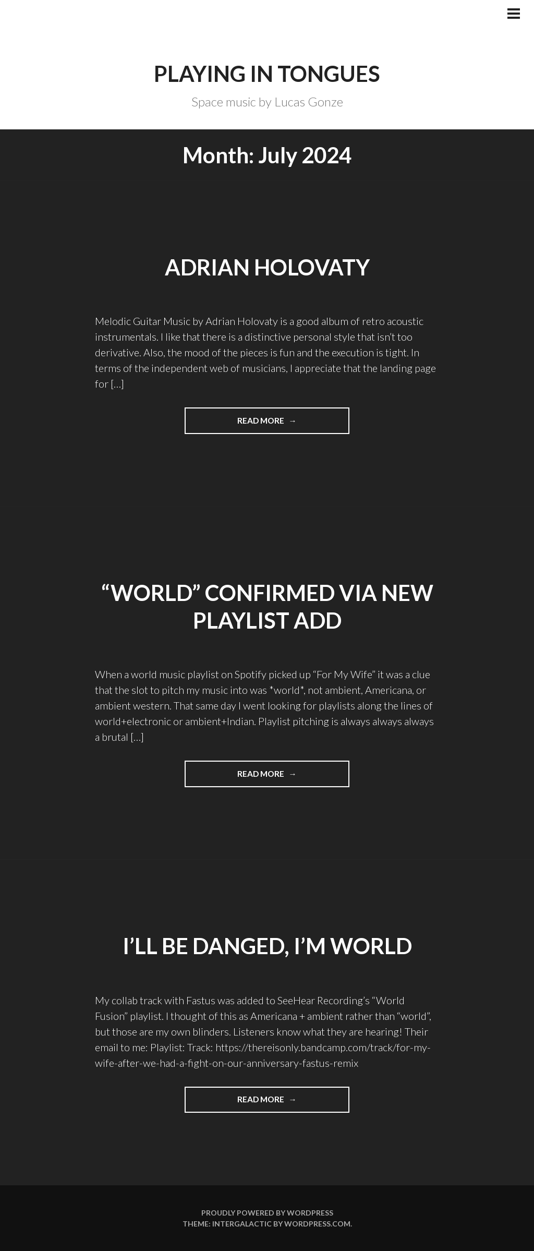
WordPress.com (317, 1223)
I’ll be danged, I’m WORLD (267, 946)
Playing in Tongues (267, 74)
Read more (285, 424)
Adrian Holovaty (267, 267)
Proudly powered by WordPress (267, 1212)
